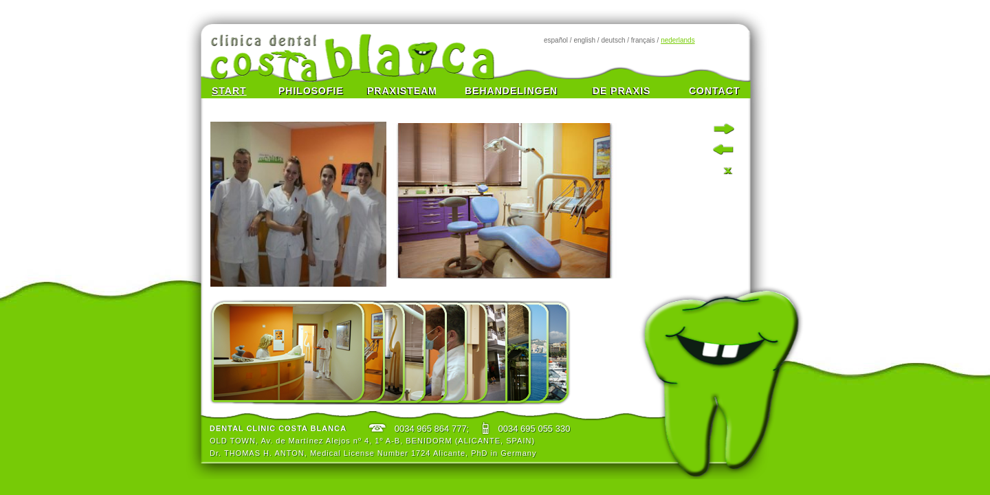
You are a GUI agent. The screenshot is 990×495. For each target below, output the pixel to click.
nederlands (677, 40)
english (584, 40)
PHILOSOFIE (311, 90)
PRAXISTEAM (402, 90)
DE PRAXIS (621, 90)
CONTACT (714, 90)
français (643, 40)
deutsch (613, 40)
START (229, 90)
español (556, 40)
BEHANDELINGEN (509, 90)
